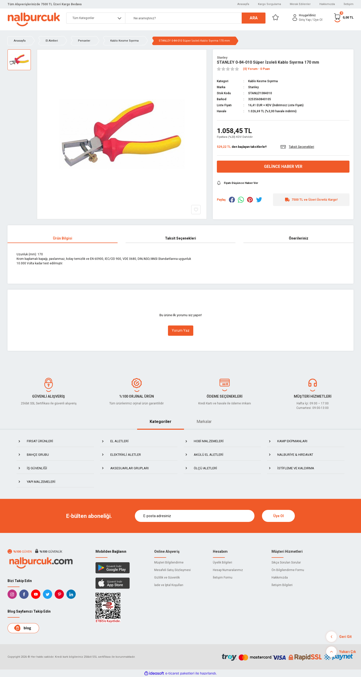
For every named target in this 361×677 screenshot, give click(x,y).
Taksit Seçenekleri (180, 238)
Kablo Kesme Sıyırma (263, 81)
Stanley (222, 57)
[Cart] (343, 17)
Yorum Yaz (181, 330)
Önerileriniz (298, 238)
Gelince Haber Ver (283, 166)
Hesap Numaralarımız (228, 570)
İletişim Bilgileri (282, 585)
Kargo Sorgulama (269, 4)
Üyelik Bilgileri (222, 562)
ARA (254, 18)
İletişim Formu (222, 577)
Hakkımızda (327, 4)
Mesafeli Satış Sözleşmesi (172, 570)
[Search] (195, 18)
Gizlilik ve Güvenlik (167, 577)
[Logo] (34, 19)
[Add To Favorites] (196, 209)
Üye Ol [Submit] (278, 516)
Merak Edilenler (300, 4)
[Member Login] (295, 18)
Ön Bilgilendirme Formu (288, 570)
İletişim (348, 4)
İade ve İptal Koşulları (168, 585)
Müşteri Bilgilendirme (169, 562)
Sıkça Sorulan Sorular (286, 562)
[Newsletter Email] (195, 516)
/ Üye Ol (316, 20)
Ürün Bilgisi (62, 238)
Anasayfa (243, 4)
